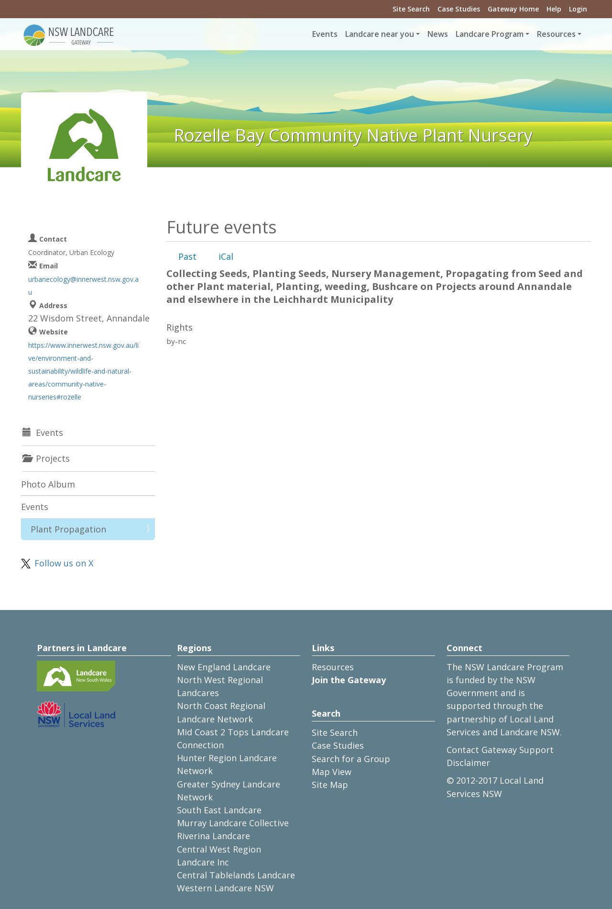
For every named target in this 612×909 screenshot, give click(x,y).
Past (187, 256)
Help (553, 8)
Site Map (330, 784)
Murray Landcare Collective (233, 823)
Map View (331, 771)
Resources (333, 667)
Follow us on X (63, 563)
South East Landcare (219, 810)
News (437, 34)
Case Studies (458, 8)
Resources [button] (556, 34)
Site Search (411, 8)
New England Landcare (224, 667)
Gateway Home (513, 8)
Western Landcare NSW (225, 888)
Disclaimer (468, 762)
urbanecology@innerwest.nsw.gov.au (83, 286)
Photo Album (48, 484)
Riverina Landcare (213, 836)
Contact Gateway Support (500, 749)
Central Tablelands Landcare (236, 875)
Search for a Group (351, 759)
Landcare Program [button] (490, 34)
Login (578, 8)
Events (325, 34)
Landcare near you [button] (379, 34)
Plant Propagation (68, 529)
